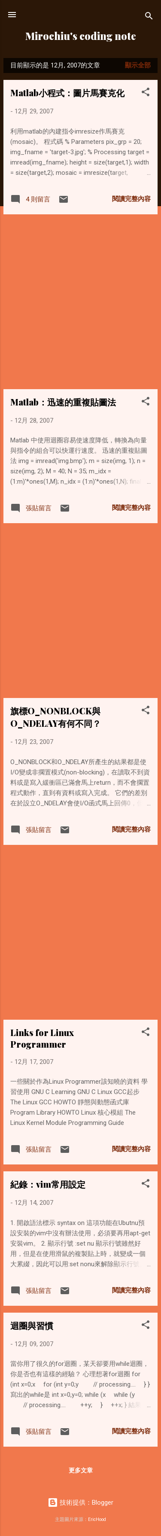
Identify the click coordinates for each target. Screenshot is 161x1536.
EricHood (97, 1519)
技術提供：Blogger (80, 1502)
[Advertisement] (80, 301)
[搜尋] (149, 17)
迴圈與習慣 (31, 1325)
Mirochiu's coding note (80, 36)
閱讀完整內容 (131, 199)
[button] (145, 93)
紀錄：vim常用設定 (47, 1184)
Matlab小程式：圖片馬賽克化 (67, 92)
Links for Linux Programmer (42, 1038)
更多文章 (81, 1470)
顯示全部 (138, 65)
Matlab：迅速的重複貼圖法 (63, 402)
